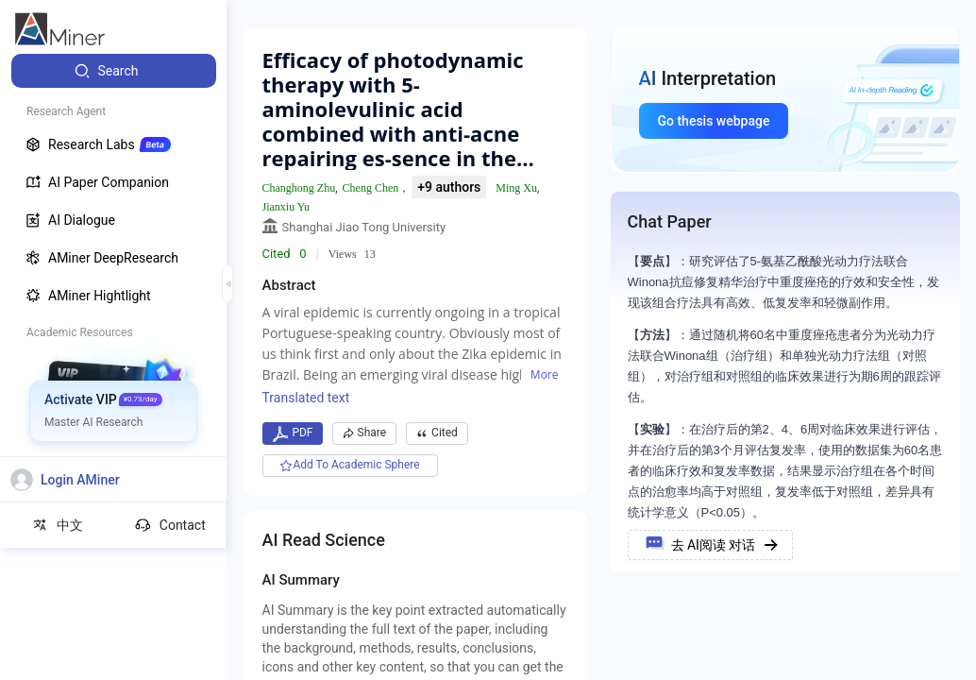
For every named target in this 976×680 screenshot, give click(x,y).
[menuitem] (113, 71)
